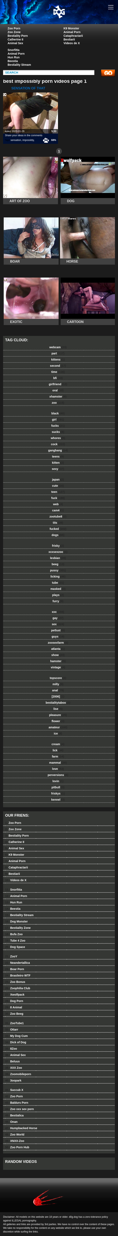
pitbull (57, 787)
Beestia (13, 61)
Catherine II (15, 39)
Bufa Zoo (14, 934)
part (57, 353)
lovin (58, 781)
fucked (58, 528)
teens (58, 456)
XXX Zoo (13, 1067)
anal (58, 690)
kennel (58, 799)
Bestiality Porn (18, 35)
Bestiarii (69, 39)
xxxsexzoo (58, 551)
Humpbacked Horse (21, 1128)
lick (58, 750)
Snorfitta (14, 50)
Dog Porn (14, 1001)
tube (58, 582)
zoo (58, 402)
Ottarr (11, 1029)
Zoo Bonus (15, 981)
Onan (11, 1121)
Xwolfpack (14, 994)
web (58, 504)
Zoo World (14, 1134)
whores (58, 438)
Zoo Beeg (14, 1013)
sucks (58, 432)
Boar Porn (14, 969)
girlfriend (58, 384)
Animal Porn (72, 32)
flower (58, 721)
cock (58, 444)
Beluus (12, 1061)
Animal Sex (15, 43)
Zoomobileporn (18, 1074)
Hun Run (14, 57)
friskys (58, 793)
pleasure (58, 715)
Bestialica (14, 1115)
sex (58, 624)
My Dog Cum (16, 1036)
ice (58, 733)
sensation (15, 140)
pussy (58, 570)
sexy (58, 468)
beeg (58, 564)
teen (58, 491)
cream (58, 744)
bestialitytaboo (58, 702)
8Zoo (11, 1048)
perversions (58, 775)
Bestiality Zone (18, 927)
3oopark (13, 1080)
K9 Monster (71, 28)
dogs (58, 535)
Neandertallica (17, 962)
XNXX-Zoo (14, 1141)
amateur (58, 727)
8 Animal (13, 1007)
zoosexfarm (58, 642)
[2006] (58, 696)
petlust (58, 630)
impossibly (28, 140)
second (58, 365)
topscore (58, 678)
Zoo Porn (14, 28)
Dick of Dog (15, 1042)
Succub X (14, 1090)
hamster (58, 661)
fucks (58, 425)
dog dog (69, 16)
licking (57, 576)
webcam (58, 347)
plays (58, 595)
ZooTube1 (14, 1023)
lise (57, 708)
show (58, 655)
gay (58, 618)
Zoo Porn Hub (17, 1147)
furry (58, 601)
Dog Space (15, 947)
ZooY (11, 956)
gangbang (58, 450)
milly (58, 684)
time (58, 372)
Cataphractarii (73, 35)
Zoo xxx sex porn (19, 1109)
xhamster (57, 396)
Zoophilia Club (17, 988)
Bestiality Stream (19, 64)
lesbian (58, 558)
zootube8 (58, 516)
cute (58, 485)
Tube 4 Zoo (15, 940)
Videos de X (72, 43)
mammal (58, 762)
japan (58, 479)
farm (58, 756)
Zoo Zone (14, 32)
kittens (58, 359)
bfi (58, 378)
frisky (58, 545)
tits (58, 522)
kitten (58, 462)
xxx (58, 611)
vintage (58, 667)
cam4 (58, 510)
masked (57, 588)
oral (58, 390)
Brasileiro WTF (17, 975)
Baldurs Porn (16, 1102)
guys (58, 636)
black (58, 413)
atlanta (58, 648)
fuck (58, 498)
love (58, 768)
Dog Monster (16, 921)
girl (58, 419)
